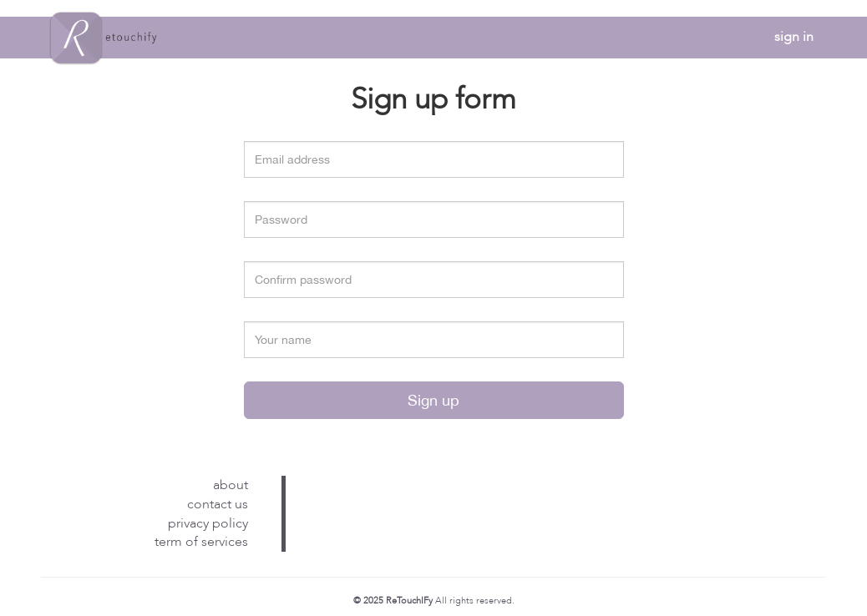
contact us (217, 504)
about (230, 485)
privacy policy (208, 523)
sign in (794, 37)
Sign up (433, 400)
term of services (201, 542)
